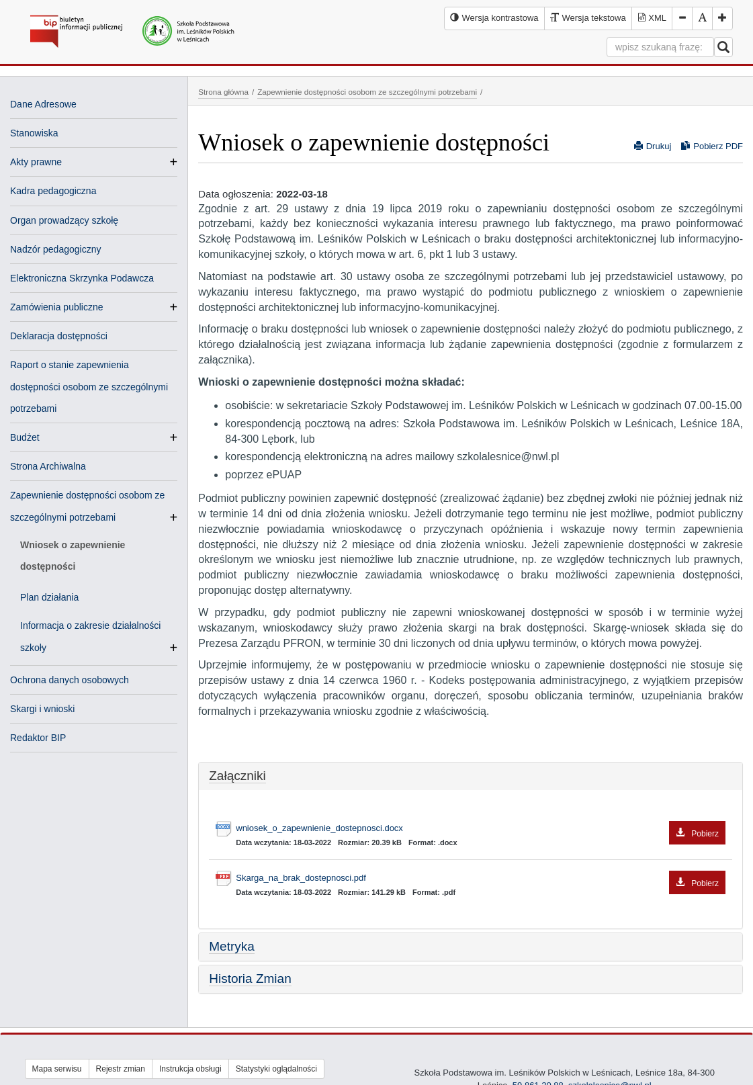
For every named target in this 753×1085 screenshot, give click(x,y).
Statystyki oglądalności (276, 1069)
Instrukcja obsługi (190, 1069)
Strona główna (223, 91)
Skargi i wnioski (42, 708)
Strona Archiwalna (48, 466)
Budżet (25, 437)
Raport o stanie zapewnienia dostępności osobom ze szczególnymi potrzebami (89, 386)
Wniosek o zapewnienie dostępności (72, 555)
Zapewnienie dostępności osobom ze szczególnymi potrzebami (367, 91)
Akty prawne (36, 162)
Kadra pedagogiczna (53, 190)
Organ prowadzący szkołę (64, 220)
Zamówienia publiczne (56, 307)
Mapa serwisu (57, 1069)
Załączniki (237, 776)
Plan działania (49, 597)
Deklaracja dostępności (58, 336)
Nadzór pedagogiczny (55, 249)
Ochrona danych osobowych (69, 680)
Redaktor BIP (38, 737)
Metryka (232, 946)
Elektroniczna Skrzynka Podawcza (82, 278)
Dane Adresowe (43, 104)
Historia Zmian (250, 978)
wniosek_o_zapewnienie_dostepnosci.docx (480, 828)
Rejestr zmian (120, 1069)
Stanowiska (34, 133)
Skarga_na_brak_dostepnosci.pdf (480, 878)
